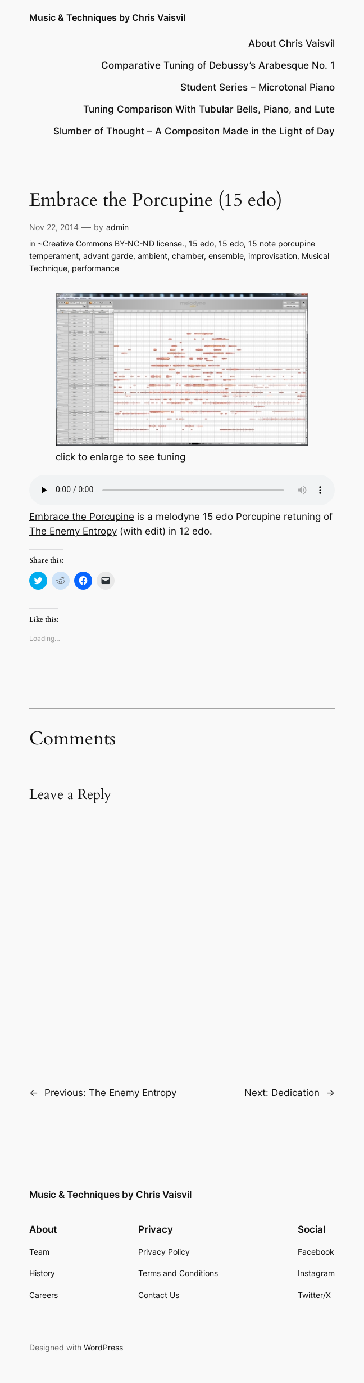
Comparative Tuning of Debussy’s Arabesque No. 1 (218, 65)
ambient (152, 256)
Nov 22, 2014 (54, 227)
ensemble (226, 256)
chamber (188, 256)
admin (117, 227)
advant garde (108, 256)
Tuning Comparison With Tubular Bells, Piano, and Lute (209, 109)
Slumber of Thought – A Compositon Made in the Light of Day (194, 131)
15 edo (201, 243)
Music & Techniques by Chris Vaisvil (107, 17)
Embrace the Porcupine (81, 516)
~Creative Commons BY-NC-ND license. (111, 243)
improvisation (272, 256)
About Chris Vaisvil (291, 43)
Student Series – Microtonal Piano (257, 87)
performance (95, 268)
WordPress (103, 1347)
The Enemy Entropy (73, 531)
